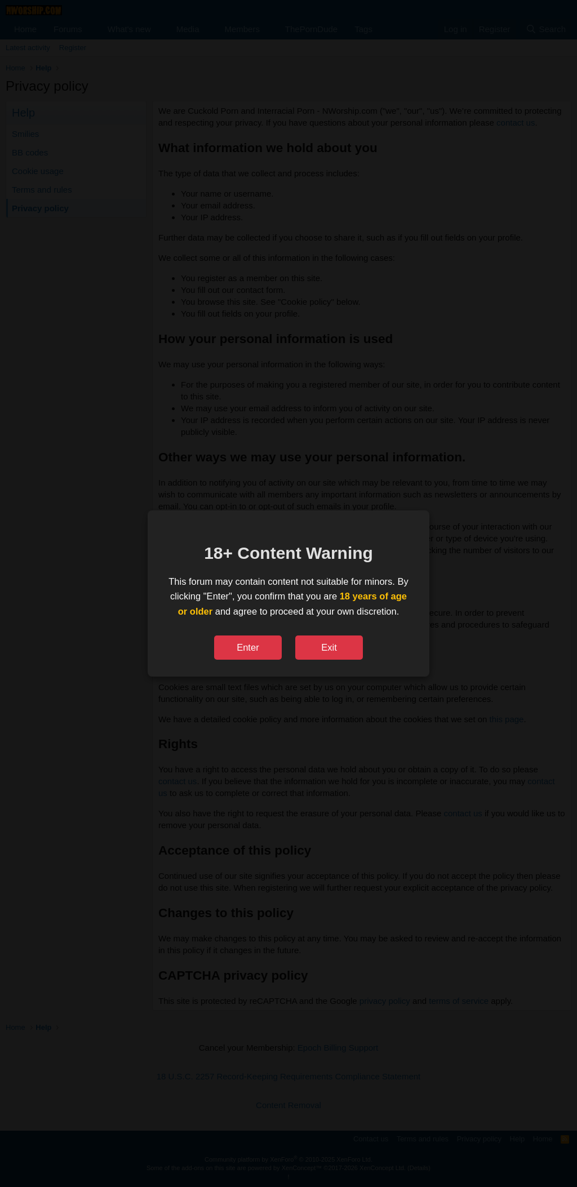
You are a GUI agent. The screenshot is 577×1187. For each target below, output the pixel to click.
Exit (329, 647)
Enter (248, 647)
